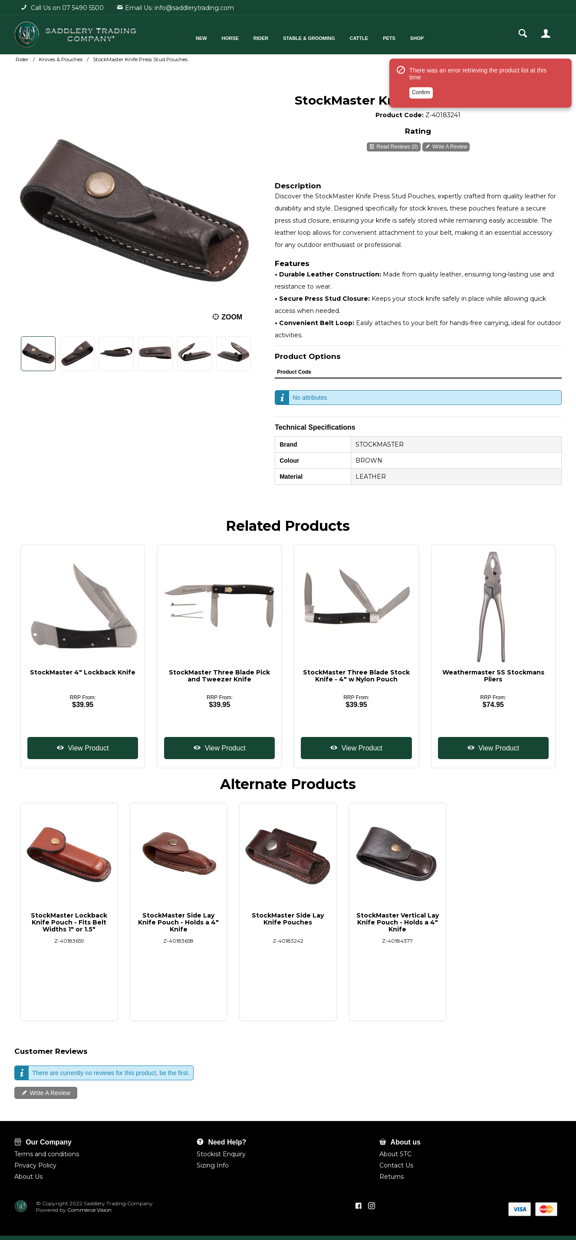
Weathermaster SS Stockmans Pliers (493, 676)
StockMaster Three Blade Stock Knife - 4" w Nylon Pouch (356, 676)
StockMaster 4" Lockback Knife (82, 672)
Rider (260, 38)
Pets (389, 38)
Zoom (231, 317)
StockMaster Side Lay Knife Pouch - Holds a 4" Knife (178, 922)
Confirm (421, 92)
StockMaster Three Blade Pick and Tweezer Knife (219, 676)
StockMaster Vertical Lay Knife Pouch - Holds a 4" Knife (397, 922)
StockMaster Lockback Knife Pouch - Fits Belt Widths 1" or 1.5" (69, 922)
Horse (230, 38)
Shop (417, 38)
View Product (87, 748)
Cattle (359, 38)
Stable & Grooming (309, 38)
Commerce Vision (89, 1210)
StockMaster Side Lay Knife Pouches (288, 919)
